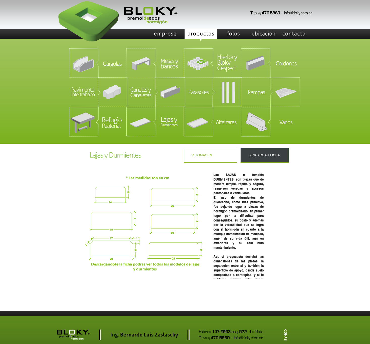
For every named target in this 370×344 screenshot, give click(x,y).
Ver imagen (202, 155)
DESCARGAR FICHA (264, 155)
